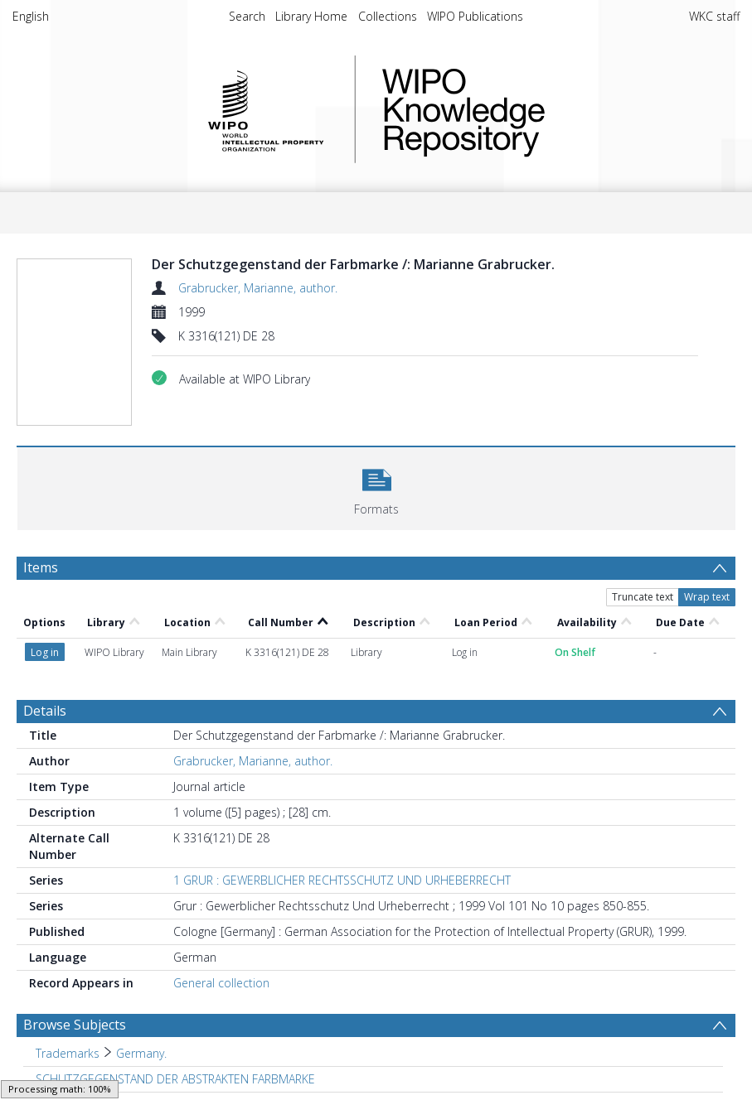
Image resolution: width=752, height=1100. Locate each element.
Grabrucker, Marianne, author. (257, 288)
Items (40, 567)
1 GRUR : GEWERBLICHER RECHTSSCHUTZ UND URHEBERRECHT (342, 880)
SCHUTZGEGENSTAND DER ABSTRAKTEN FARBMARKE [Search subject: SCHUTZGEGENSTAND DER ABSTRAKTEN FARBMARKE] (175, 1079)
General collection (221, 983)
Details (44, 711)
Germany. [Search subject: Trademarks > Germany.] (141, 1053)
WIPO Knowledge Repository (531, 109)
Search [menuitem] (247, 16)
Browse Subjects (74, 1025)
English (30, 16)
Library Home (311, 16)
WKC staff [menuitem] (714, 16)
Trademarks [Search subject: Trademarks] (67, 1053)
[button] (376, 486)
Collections (387, 16)
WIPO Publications (475, 16)
